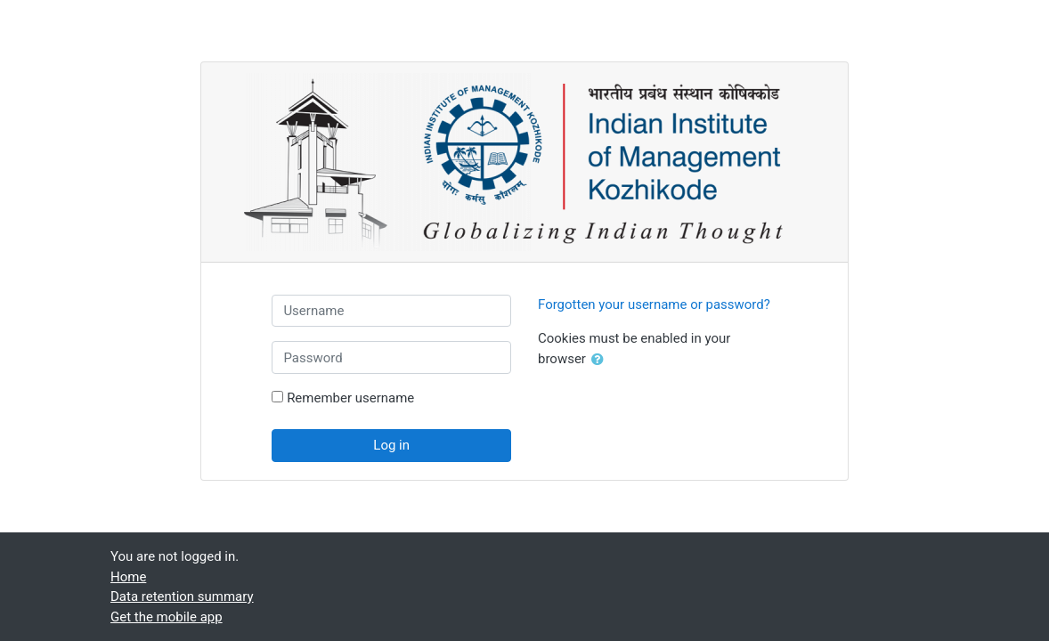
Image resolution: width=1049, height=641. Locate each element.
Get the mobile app (166, 617)
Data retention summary (182, 596)
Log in (391, 445)
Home (128, 577)
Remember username (350, 398)
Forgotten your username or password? (654, 304)
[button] (601, 359)
